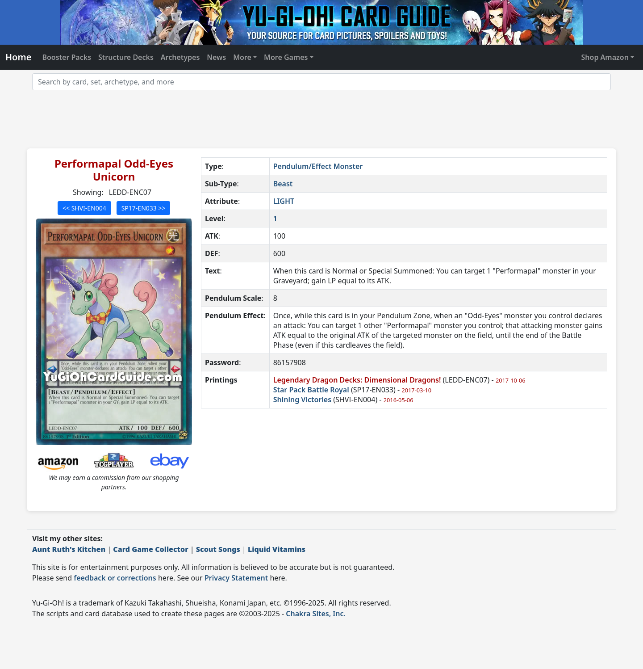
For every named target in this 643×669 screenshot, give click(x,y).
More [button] (242, 57)
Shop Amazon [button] (605, 57)
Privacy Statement (236, 578)
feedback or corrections (115, 578)
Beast (283, 184)
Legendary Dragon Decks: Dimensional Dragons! (357, 380)
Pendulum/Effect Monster (318, 166)
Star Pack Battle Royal (311, 390)
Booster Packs (66, 57)
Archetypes (180, 57)
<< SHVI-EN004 (84, 208)
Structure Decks (126, 57)
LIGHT (283, 201)
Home (18, 57)
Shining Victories (302, 399)
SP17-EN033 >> (143, 208)
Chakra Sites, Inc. (316, 614)
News (216, 57)
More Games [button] (286, 57)
